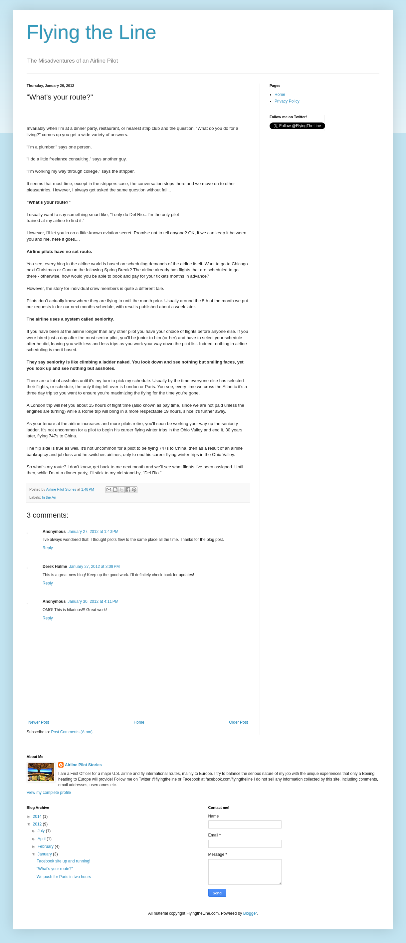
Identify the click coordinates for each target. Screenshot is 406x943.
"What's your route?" (55, 868)
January (45, 854)
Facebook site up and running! (63, 861)
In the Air (49, 497)
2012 (38, 824)
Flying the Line (91, 32)
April (42, 838)
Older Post (238, 722)
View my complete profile (49, 792)
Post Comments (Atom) (72, 732)
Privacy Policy (287, 101)
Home (139, 722)
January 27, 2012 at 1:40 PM (93, 531)
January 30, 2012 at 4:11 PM (93, 601)
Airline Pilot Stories (83, 765)
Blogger (250, 913)
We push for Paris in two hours (64, 876)
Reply (48, 548)
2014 (38, 816)
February (46, 846)
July (42, 830)
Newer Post (38, 722)
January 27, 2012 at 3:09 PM (94, 566)
